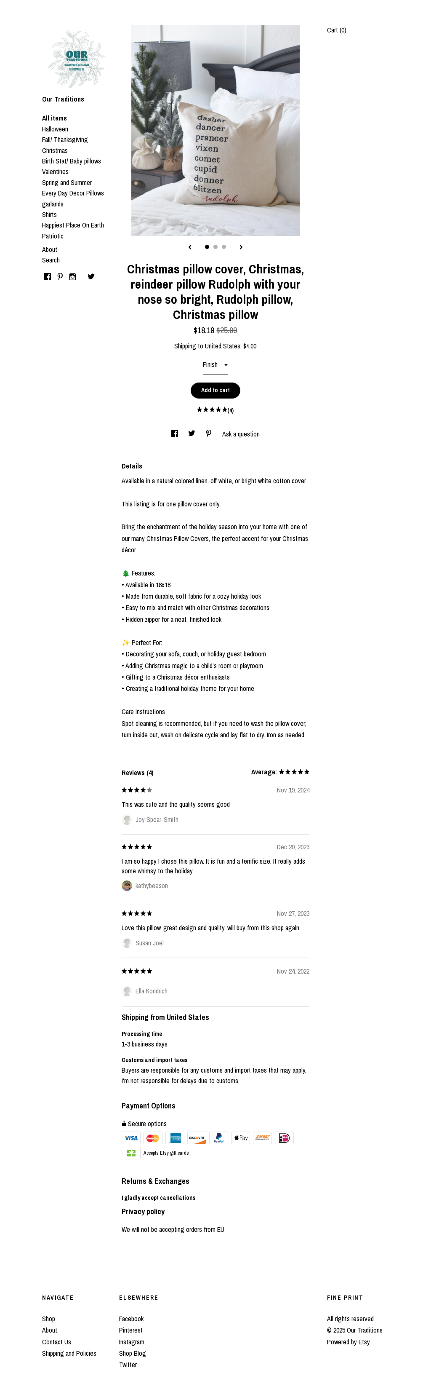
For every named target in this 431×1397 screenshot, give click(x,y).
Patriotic (53, 236)
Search (51, 260)
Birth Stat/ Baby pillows (71, 161)
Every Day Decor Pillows (73, 193)
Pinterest (131, 1330)
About (49, 249)
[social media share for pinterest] (209, 434)
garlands (53, 204)
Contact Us (56, 1341)
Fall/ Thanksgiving (65, 139)
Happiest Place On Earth (73, 225)
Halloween (55, 129)
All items (54, 118)
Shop (48, 1318)
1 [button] (207, 247)
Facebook (131, 1318)
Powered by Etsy (348, 1341)
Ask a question (241, 434)
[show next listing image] (241, 248)
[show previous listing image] (190, 248)
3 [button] (224, 247)
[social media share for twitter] (192, 434)
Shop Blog (132, 1353)
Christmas (55, 150)
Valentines (55, 171)
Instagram (131, 1341)
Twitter (128, 1364)
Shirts (49, 214)
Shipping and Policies (69, 1353)
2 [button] (215, 247)
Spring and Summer (67, 182)
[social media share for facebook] (175, 434)
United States (222, 346)
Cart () (336, 30)
